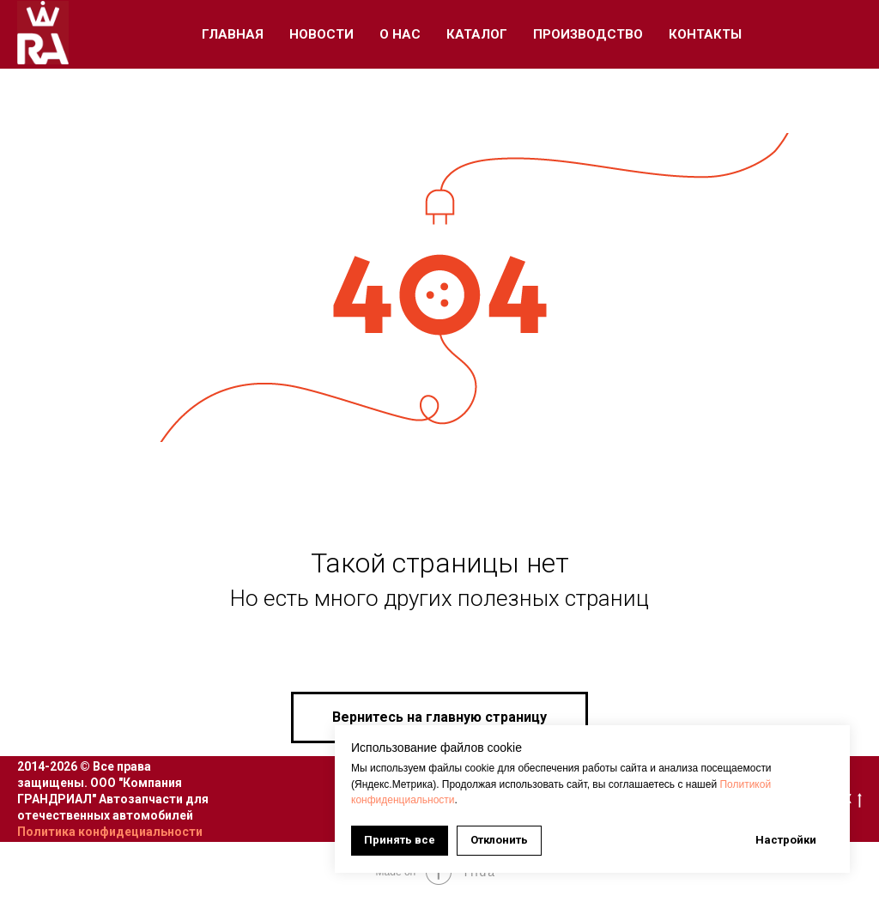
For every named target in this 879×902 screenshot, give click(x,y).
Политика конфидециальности (110, 831)
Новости (321, 34)
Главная (233, 34)
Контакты (705, 34)
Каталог (476, 34)
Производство (588, 34)
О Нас (400, 34)
